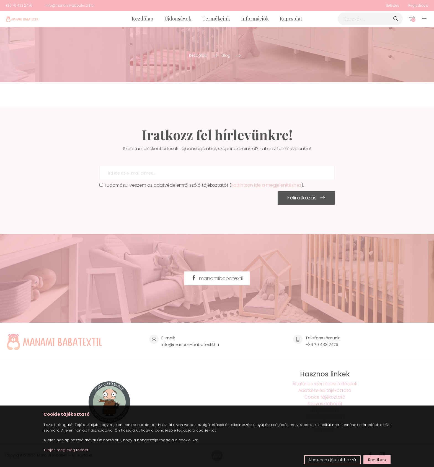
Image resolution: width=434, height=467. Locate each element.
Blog (226, 55)
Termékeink (216, 18)
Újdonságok (177, 18)
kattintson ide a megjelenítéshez (266, 185)
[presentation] (141, 201)
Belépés (392, 5)
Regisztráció (418, 5)
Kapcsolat (291, 18)
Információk (255, 18)
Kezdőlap (142, 18)
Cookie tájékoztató (324, 397)
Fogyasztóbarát (325, 404)
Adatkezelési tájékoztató (324, 390)
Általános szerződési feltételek (325, 384)
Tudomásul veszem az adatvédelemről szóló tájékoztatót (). (201, 185)
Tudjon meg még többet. (66, 450)
